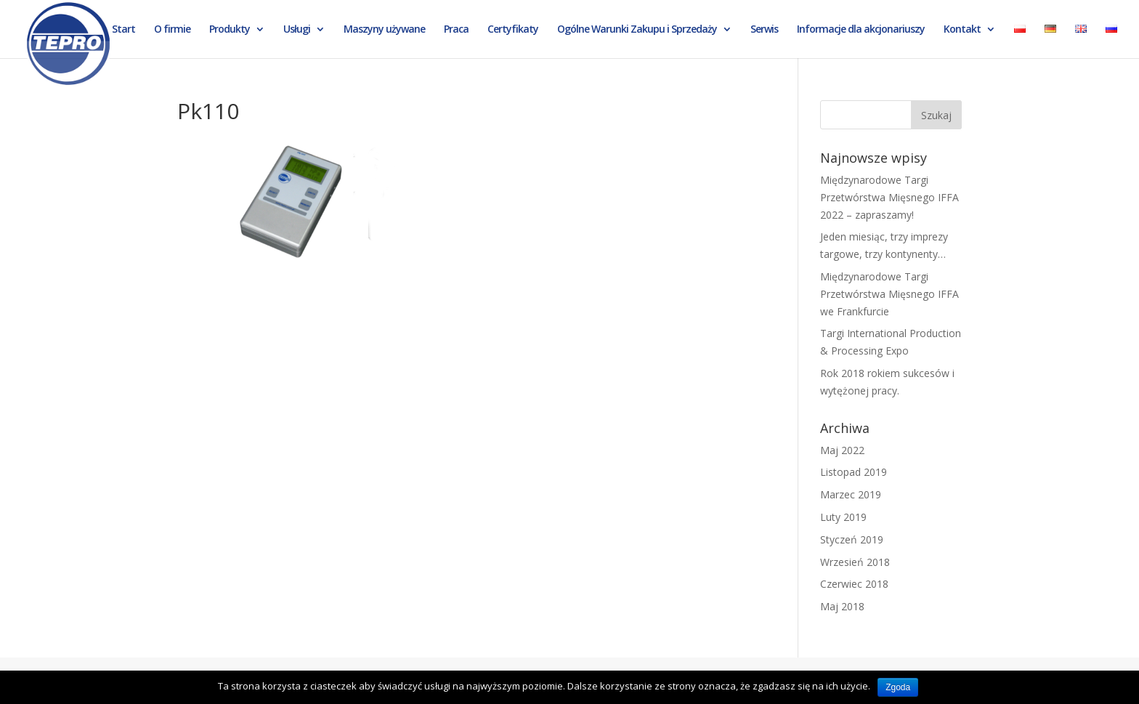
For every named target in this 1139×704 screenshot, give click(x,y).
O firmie (172, 30)
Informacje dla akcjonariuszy (861, 30)
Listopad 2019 (853, 472)
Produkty (229, 30)
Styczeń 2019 (851, 539)
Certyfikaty (512, 30)
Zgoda (897, 687)
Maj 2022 (842, 450)
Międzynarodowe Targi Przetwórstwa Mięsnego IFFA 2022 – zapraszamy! (889, 197)
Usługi (296, 30)
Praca (456, 30)
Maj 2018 (842, 606)
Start (123, 30)
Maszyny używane (384, 30)
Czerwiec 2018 (854, 584)
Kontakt (962, 30)
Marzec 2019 (850, 494)
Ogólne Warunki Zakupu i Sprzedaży (637, 30)
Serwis (764, 30)
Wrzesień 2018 (855, 562)
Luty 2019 (843, 517)
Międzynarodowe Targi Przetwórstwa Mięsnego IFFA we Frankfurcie (889, 294)
